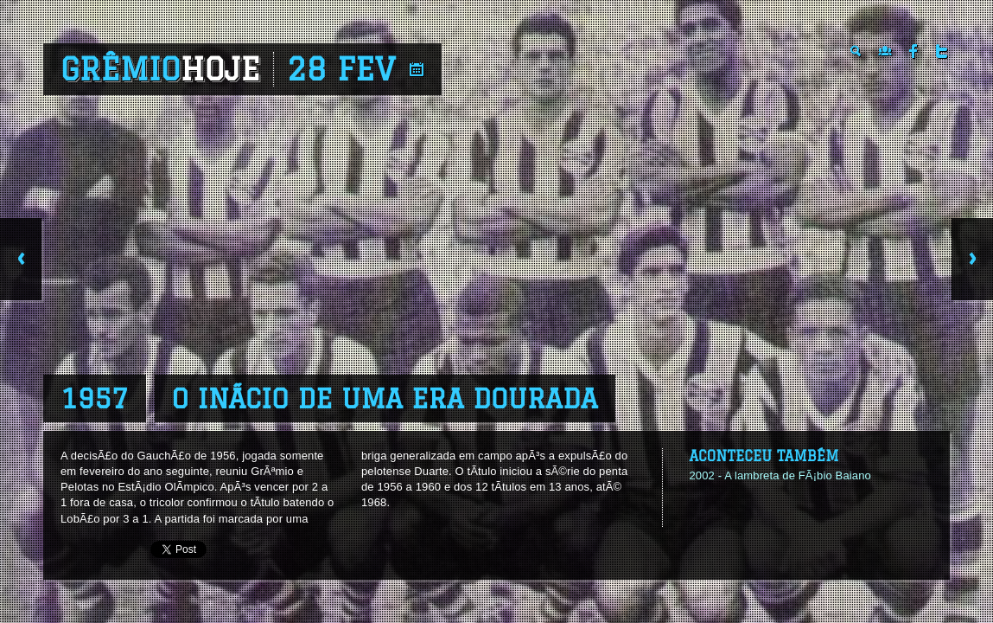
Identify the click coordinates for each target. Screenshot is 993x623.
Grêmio (160, 69)
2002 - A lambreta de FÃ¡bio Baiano (779, 475)
